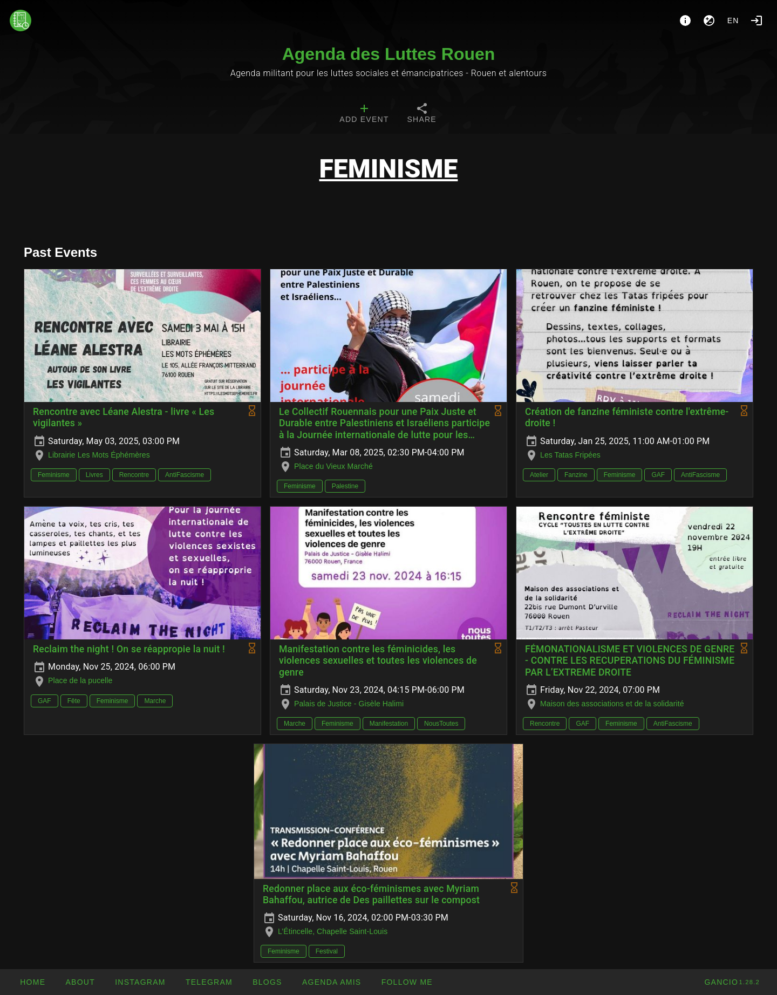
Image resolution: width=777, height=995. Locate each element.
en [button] (733, 20)
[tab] (364, 114)
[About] (685, 20)
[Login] (756, 20)
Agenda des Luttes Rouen (388, 54)
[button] (331, 982)
